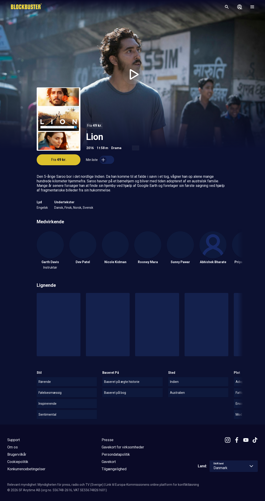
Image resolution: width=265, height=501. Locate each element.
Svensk (88, 207)
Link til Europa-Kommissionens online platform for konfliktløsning (152, 484)
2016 (90, 148)
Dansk (58, 207)
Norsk (77, 207)
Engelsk (42, 207)
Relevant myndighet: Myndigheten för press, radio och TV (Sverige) (55, 484)
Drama (116, 148)
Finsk (68, 207)
